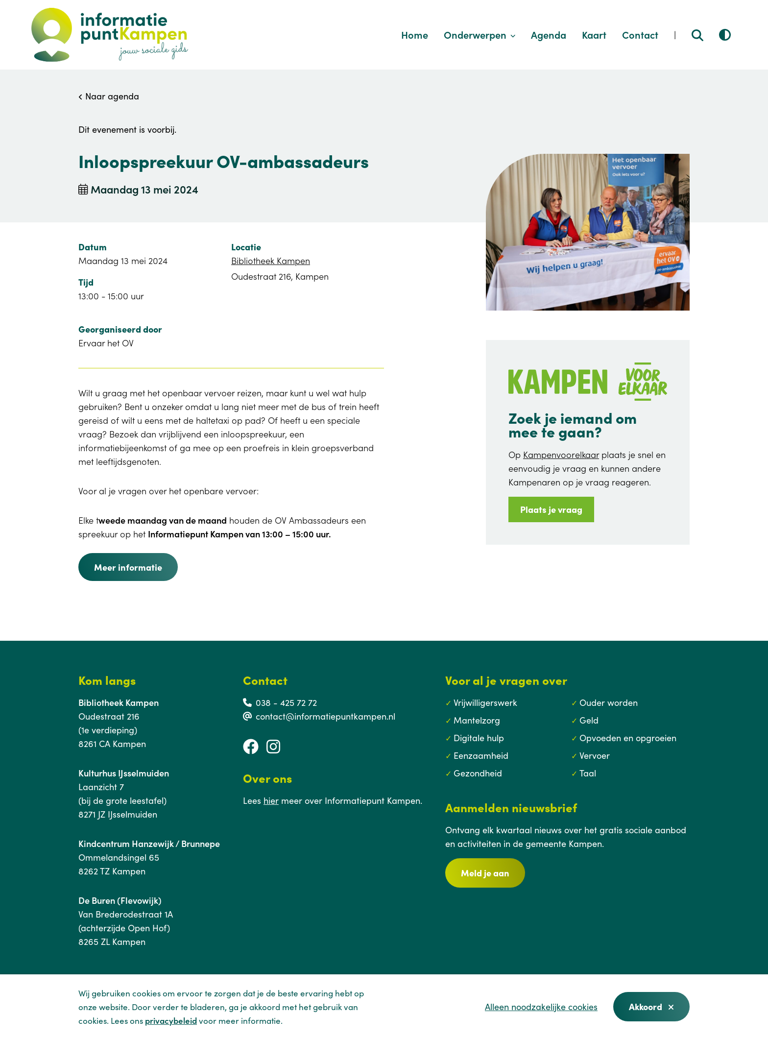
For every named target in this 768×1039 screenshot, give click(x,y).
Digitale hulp (479, 737)
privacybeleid (171, 1020)
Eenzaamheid (481, 755)
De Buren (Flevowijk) (120, 900)
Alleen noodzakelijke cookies (541, 1006)
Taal (587, 773)
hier (271, 800)
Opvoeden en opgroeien (627, 737)
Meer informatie (128, 567)
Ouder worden (608, 702)
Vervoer (594, 755)
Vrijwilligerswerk (485, 702)
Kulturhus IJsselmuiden (123, 773)
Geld (589, 720)
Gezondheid (478, 773)
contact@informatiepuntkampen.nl (325, 716)
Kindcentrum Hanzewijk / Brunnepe (149, 843)
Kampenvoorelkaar (561, 454)
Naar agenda (108, 96)
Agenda (548, 34)
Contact (640, 34)
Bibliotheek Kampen (270, 260)
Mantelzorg (477, 720)
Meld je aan (485, 873)
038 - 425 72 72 (286, 702)
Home (414, 34)
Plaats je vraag (551, 509)
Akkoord (651, 1006)
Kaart (594, 34)
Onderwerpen (480, 34)
